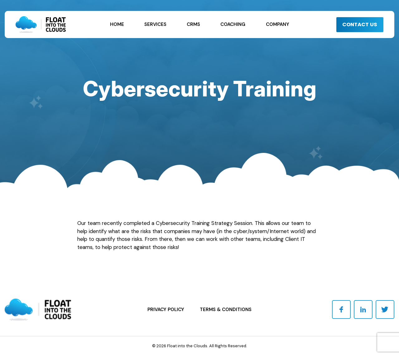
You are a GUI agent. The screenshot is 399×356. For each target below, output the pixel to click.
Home (117, 24)
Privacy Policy (165, 309)
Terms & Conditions (226, 309)
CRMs (193, 24)
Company (277, 24)
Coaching (232, 24)
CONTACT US (357, 24)
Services (155, 24)
